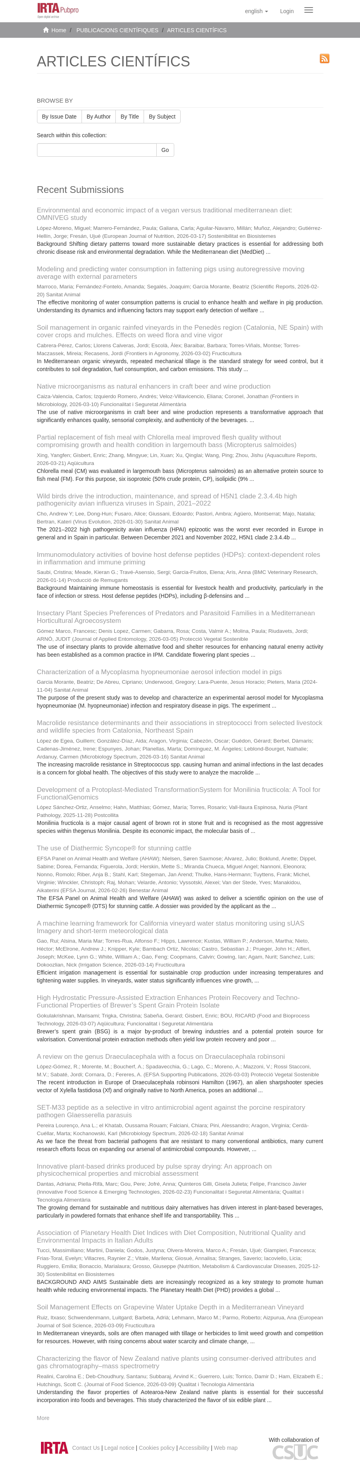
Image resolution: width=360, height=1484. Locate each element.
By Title (130, 116)
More (43, 1418)
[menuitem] (287, 11)
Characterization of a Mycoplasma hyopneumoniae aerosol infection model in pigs (159, 672)
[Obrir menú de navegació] (308, 10)
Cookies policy (157, 1448)
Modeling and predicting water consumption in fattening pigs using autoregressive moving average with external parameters (171, 272)
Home (58, 30)
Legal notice (119, 1448)
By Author (99, 116)
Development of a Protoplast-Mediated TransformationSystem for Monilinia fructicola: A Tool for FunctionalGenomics (179, 793)
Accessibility (194, 1448)
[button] (256, 11)
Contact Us (86, 1448)
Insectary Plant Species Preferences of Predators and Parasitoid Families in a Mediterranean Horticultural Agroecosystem (176, 616)
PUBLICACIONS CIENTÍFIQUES (117, 30)
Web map (226, 1448)
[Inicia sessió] (287, 11)
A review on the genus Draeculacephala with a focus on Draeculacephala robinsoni (161, 1056)
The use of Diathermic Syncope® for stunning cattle (114, 848)
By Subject (162, 116)
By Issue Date (59, 116)
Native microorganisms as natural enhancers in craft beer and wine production (154, 386)
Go (165, 150)
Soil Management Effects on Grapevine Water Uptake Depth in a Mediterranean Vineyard (170, 1307)
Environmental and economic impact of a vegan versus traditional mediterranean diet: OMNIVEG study (165, 214)
